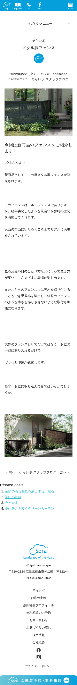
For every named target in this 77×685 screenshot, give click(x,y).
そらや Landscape (54, 74)
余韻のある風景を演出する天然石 (29, 491)
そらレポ (38, 79)
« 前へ (10, 472)
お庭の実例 (38, 598)
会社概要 (38, 642)
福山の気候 (13, 497)
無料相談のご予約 (38, 612)
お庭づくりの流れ (38, 627)
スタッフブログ (57, 79)
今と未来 (11, 503)
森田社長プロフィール (38, 605)
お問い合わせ (38, 620)
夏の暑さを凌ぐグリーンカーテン (29, 508)
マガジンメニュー (40, 23)
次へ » (64, 472)
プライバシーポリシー (38, 666)
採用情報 (38, 635)
